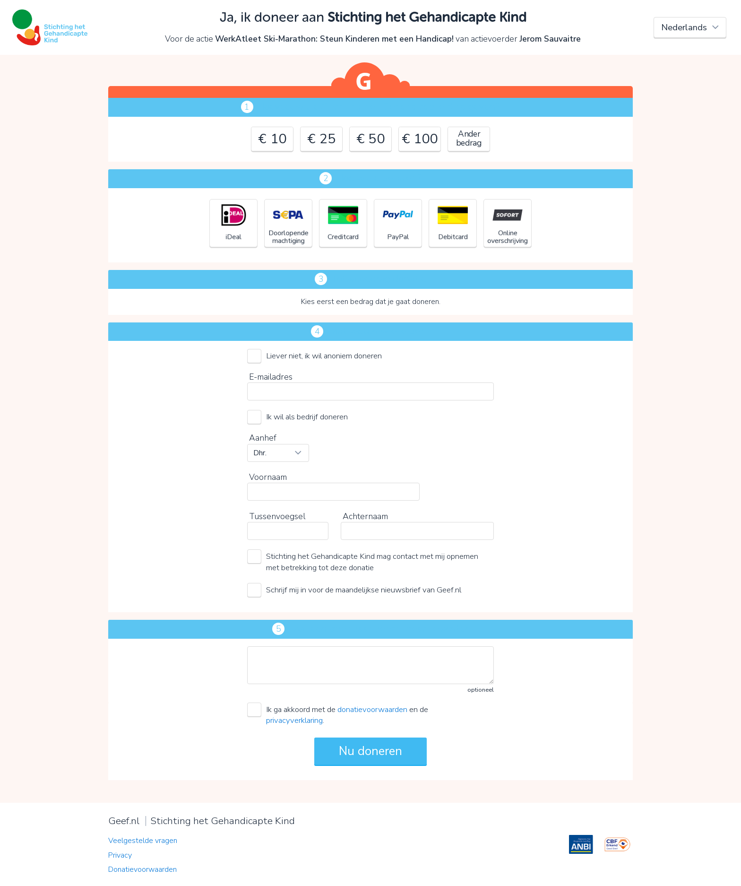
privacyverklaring (294, 720)
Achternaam (365, 516)
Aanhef (262, 437)
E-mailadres (271, 376)
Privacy (120, 855)
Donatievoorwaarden (142, 869)
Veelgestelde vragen (142, 840)
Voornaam (268, 477)
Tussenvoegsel (277, 516)
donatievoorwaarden (372, 709)
